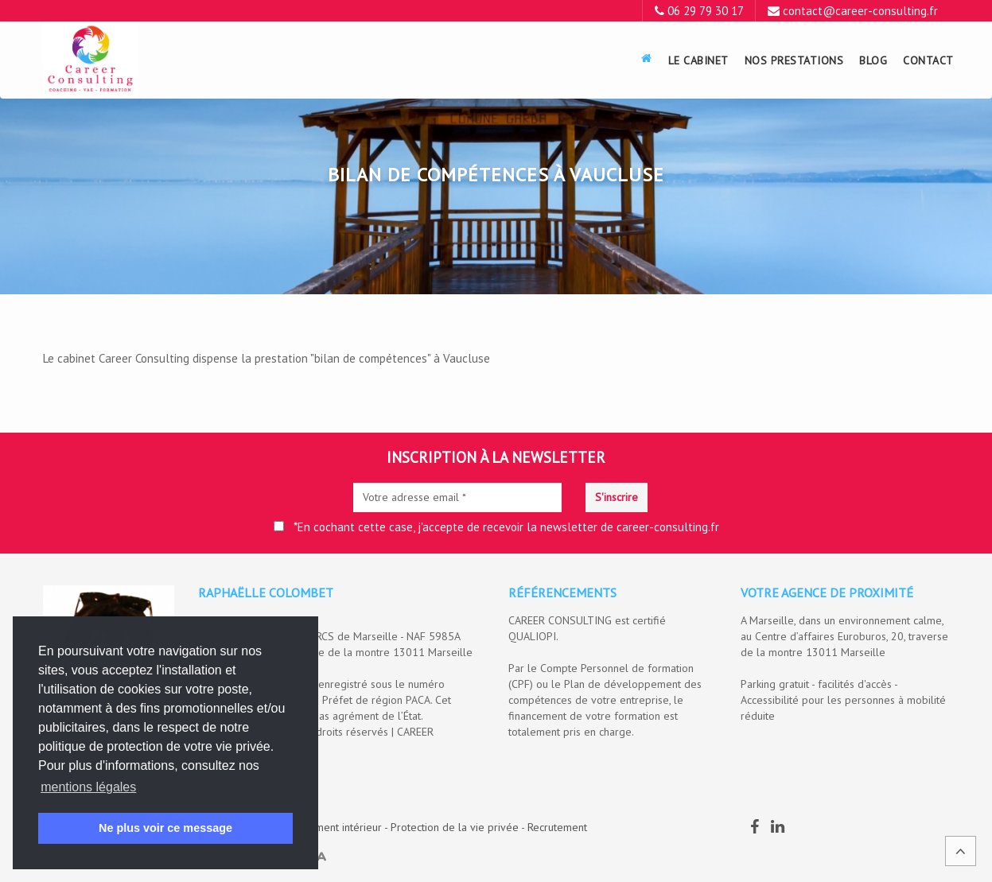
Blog (873, 60)
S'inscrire (616, 497)
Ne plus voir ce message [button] (165, 828)
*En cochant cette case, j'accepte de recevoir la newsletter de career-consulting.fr (496, 526)
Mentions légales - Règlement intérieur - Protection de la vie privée (357, 827)
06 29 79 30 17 (705, 10)
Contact (928, 60)
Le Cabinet (698, 60)
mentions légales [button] (88, 787)
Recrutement (557, 827)
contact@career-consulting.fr (860, 10)
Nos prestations (794, 60)
